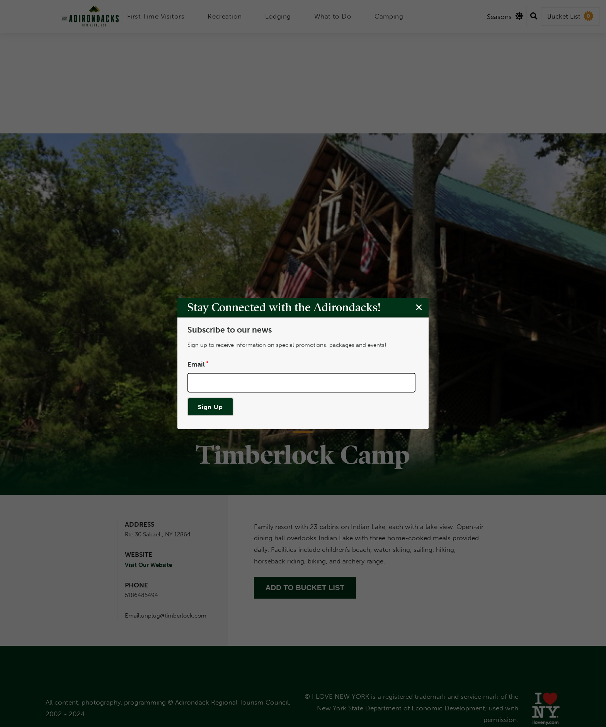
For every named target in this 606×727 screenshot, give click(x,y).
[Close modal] (419, 307)
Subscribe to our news (229, 330)
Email (196, 364)
